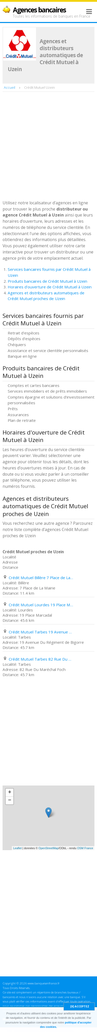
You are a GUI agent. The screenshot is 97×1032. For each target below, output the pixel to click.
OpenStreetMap (49, 848)
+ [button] (9, 792)
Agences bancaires (39, 9)
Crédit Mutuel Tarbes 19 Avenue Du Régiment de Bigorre (41, 631)
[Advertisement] (48, 146)
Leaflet (17, 848)
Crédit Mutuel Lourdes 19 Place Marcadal (41, 604)
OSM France (85, 848)
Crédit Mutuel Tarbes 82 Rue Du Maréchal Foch (41, 659)
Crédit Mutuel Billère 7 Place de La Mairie (41, 577)
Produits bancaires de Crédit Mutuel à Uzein (47, 281)
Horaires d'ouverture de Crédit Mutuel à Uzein (50, 286)
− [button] (9, 800)
